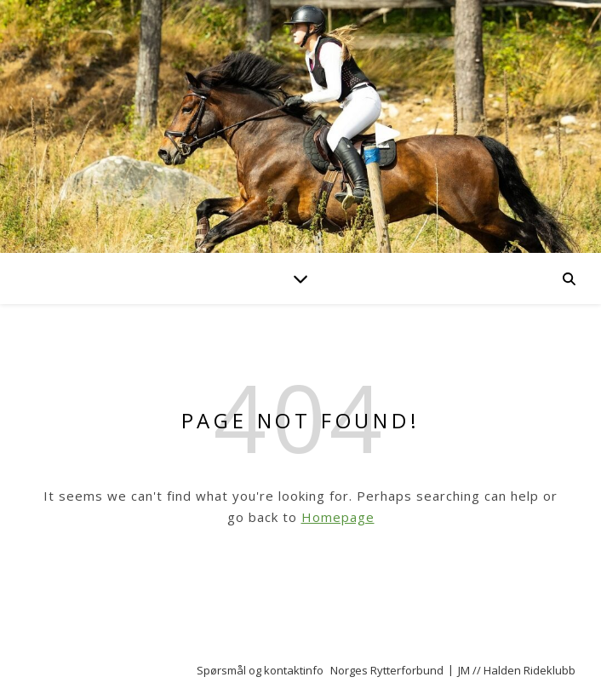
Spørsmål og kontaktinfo (260, 670)
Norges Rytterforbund (387, 670)
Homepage (338, 516)
